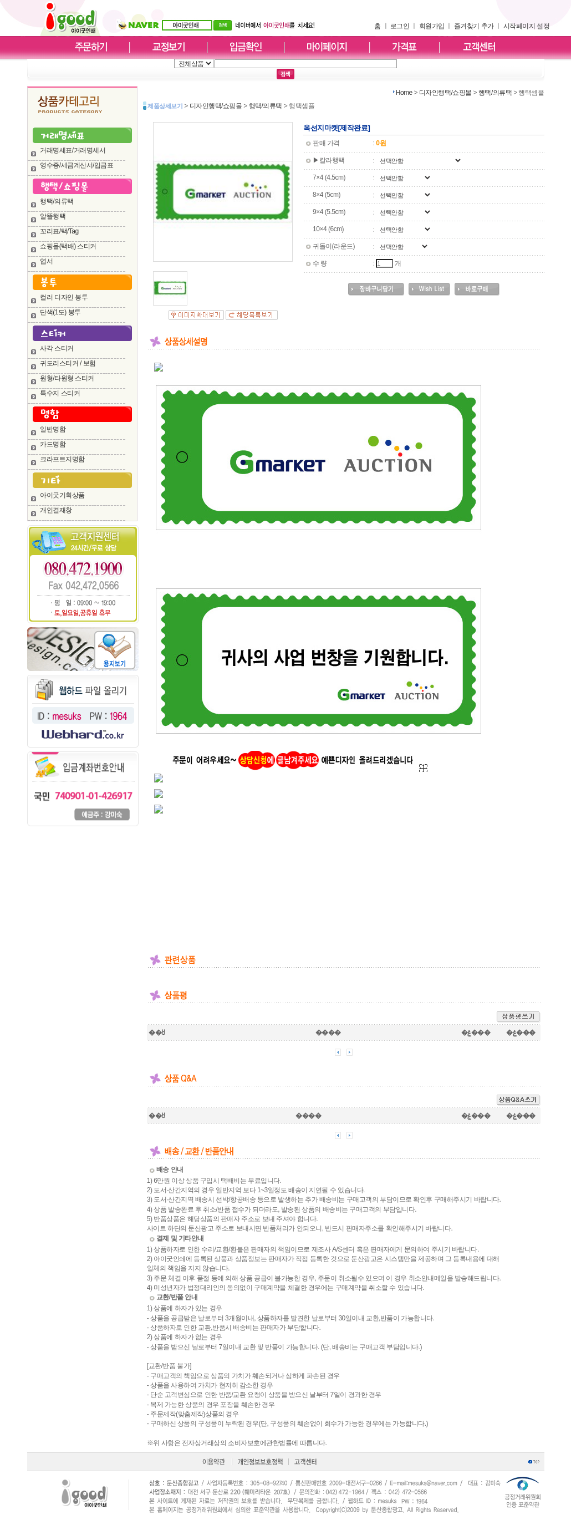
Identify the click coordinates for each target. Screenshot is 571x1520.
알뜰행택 (52, 216)
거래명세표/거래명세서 (72, 150)
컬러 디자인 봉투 (64, 297)
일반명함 (52, 429)
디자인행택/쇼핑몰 (445, 92)
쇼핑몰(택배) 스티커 (68, 246)
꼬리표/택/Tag (59, 231)
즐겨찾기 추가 (474, 26)
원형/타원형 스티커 (67, 378)
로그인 (400, 26)
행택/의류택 (56, 201)
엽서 (46, 261)
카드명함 (52, 444)
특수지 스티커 (60, 393)
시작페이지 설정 (526, 26)
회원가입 (432, 26)
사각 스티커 (56, 348)
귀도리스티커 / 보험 (68, 363)
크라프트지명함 (62, 459)
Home (404, 92)
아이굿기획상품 (62, 495)
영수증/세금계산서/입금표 (76, 165)
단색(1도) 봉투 (60, 312)
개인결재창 (56, 510)
